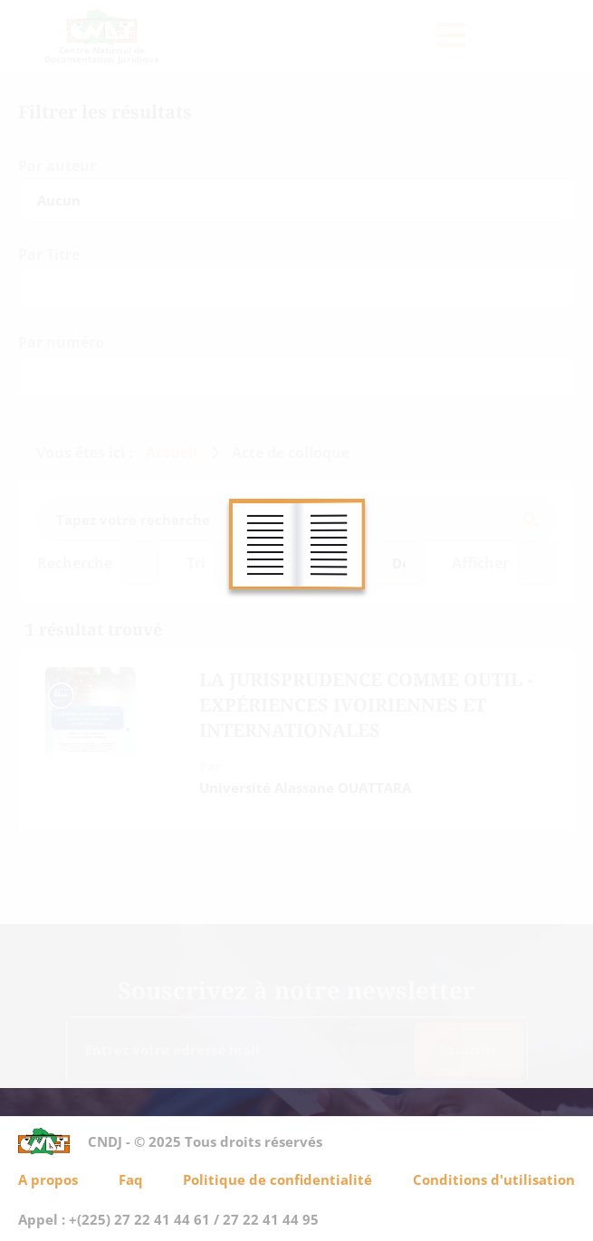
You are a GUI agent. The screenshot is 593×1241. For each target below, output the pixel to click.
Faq (131, 1179)
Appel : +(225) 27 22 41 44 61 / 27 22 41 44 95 (168, 1219)
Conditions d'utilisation (494, 1179)
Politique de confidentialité (277, 1179)
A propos (48, 1179)
